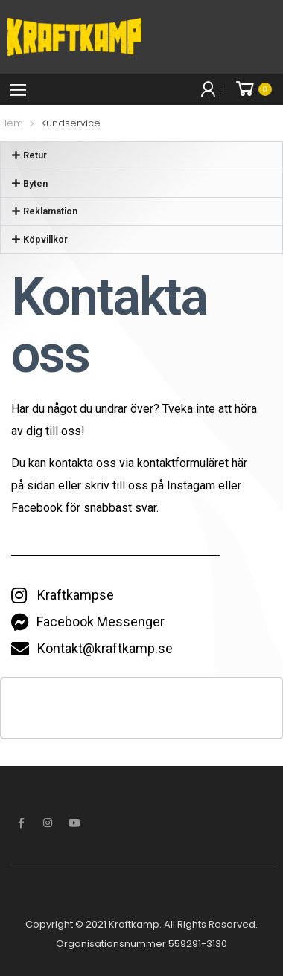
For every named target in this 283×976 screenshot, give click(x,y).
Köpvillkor (45, 239)
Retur (35, 155)
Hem (11, 123)
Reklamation (50, 210)
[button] (141, 156)
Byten (35, 183)
